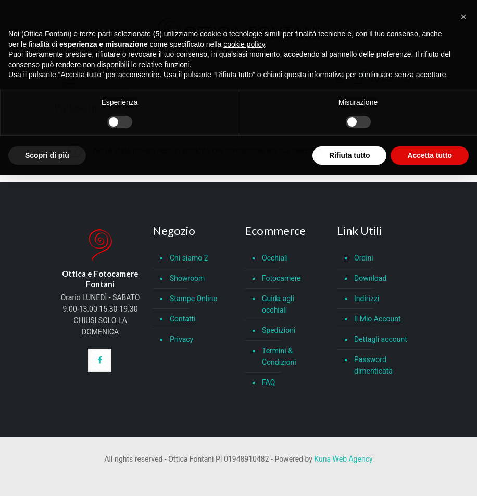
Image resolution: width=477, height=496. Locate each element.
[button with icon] (99, 360)
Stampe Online (193, 298)
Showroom (187, 278)
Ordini (363, 258)
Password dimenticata (373, 365)
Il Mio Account (377, 319)
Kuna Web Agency (343, 459)
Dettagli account (380, 339)
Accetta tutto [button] (429, 155)
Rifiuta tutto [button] (349, 155)
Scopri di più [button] (47, 155)
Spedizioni (278, 330)
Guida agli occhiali (278, 304)
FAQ (268, 382)
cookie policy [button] (244, 44)
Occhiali (275, 258)
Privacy (181, 339)
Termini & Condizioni (279, 356)
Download (370, 278)
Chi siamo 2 (189, 258)
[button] (463, 16)
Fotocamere (281, 278)
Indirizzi (366, 298)
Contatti (183, 319)
